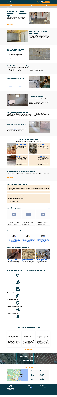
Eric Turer (9, 334)
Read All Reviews (28, 351)
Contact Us (31, 394)
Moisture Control (32, 5)
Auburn (32, 379)
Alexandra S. (10, 218)
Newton (26, 172)
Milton (41, 379)
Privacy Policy (28, 394)
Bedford (32, 381)
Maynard (41, 375)
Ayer (31, 380)
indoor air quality (32, 100)
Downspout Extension (22, 83)
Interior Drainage (11, 83)
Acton (32, 372)
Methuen (41, 377)
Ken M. (23, 218)
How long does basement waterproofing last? (15, 185)
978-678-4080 (41, 2)
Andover (32, 376)
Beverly (23, 172)
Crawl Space (27, 5)
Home (8, 7)
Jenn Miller (24, 334)
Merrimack (42, 376)
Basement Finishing (40, 5)
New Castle (42, 381)
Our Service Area (28, 369)
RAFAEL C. (38, 218)
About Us (47, 5)
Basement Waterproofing (12, 5)
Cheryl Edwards (39, 334)
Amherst (32, 375)
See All (49, 206)
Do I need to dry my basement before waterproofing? (16, 193)
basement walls (16, 124)
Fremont (21, 172)
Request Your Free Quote (28, 362)
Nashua (41, 380)
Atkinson (32, 377)
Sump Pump (21, 5)
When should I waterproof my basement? (14, 190)
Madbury (41, 372)
